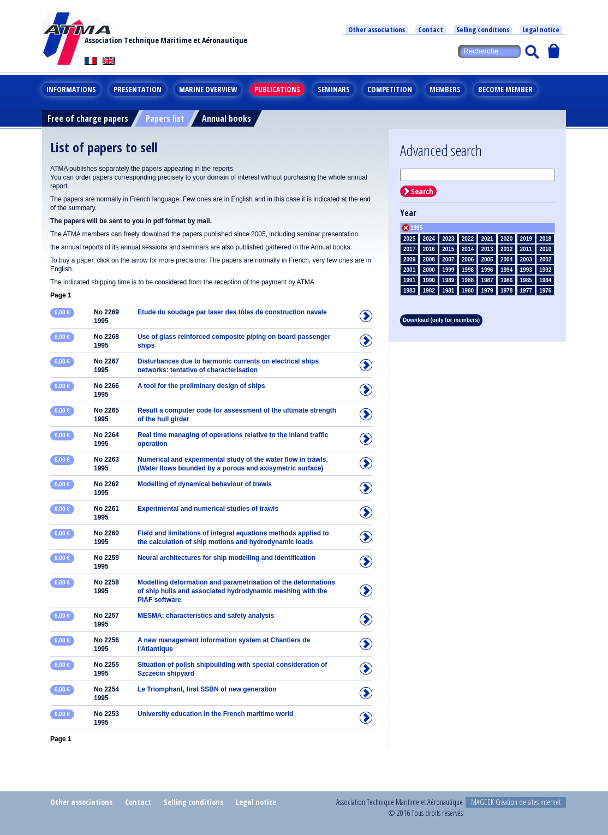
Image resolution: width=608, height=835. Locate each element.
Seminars (334, 89)
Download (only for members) (441, 320)
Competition (389, 89)
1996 (487, 270)
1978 (506, 291)
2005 (487, 260)
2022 (468, 239)
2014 (468, 249)
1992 (545, 270)
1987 (487, 280)
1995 (416, 228)
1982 (429, 291)
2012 (506, 249)
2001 (409, 270)
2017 (409, 249)
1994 (506, 270)
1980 (468, 291)
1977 (526, 291)
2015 (448, 249)
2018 (545, 239)
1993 (526, 270)
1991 (409, 280)
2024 (429, 239)
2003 (526, 260)
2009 (409, 260)
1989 (448, 280)
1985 (526, 280)
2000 (429, 270)
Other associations (376, 29)
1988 (468, 280)
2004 (506, 260)
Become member (505, 89)
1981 (448, 291)
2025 (409, 239)
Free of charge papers (87, 118)
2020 (506, 239)
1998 (468, 270)
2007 (448, 260)
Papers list (165, 118)
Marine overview (208, 89)
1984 (545, 280)
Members (445, 89)
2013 (487, 249)
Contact (430, 29)
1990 (429, 280)
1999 (448, 270)
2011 (526, 249)
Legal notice (540, 29)
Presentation (138, 89)
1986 (506, 280)
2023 (448, 239)
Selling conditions (482, 29)
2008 (429, 260)
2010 (545, 249)
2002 (545, 260)
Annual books (226, 118)
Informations (71, 89)
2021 (487, 239)
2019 (526, 239)
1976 (545, 291)
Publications (277, 89)
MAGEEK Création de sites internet (516, 802)
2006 (468, 260)
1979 (487, 291)
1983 (409, 291)
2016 (429, 249)
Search (422, 191)
